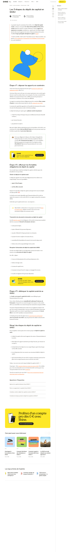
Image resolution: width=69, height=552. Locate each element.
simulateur (27, 369)
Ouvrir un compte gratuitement (26, 423)
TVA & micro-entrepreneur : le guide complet (43, 474)
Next (52, 447)
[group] (10, 437)
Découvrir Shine (39, 155)
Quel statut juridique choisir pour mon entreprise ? (13, 474)
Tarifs (37, 1)
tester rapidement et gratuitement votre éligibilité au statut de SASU (29, 38)
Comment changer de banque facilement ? (28, 473)
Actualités (15, 1)
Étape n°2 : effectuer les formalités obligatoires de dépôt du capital (62, 13)
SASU (6, 448)
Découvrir (62, 1)
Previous (3, 447)
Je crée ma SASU (39, 281)
